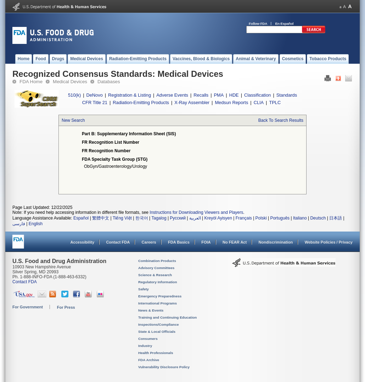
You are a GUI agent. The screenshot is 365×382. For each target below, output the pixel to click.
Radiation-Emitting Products (141, 102)
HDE (234, 95)
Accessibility (82, 242)
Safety (143, 289)
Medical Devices (70, 81)
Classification (257, 95)
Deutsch (318, 218)
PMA (219, 95)
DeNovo (94, 95)
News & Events (150, 310)
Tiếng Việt (122, 218)
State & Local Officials (156, 331)
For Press (66, 307)
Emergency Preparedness (159, 296)
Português (280, 218)
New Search (73, 120)
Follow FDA (258, 23)
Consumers (148, 339)
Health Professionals (155, 353)
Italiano (300, 218)
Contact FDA (118, 242)
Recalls (200, 95)
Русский (178, 218)
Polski (261, 218)
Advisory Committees (156, 268)
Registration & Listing (129, 95)
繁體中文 (100, 218)
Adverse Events (172, 95)
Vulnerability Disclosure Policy (164, 367)
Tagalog (159, 218)
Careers (149, 242)
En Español (284, 23)
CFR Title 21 (94, 102)
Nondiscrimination (276, 242)
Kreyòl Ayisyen (218, 218)
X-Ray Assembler (191, 102)
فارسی (18, 223)
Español (81, 218)
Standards (286, 95)
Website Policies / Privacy (329, 242)
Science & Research (155, 275)
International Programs (157, 303)
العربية (195, 218)
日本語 (335, 218)
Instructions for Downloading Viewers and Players (196, 212)
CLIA (259, 102)
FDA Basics (179, 242)
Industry (145, 346)
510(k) (74, 95)
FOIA (205, 242)
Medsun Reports (231, 102)
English (36, 223)
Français (244, 218)
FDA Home (31, 81)
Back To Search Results (280, 120)
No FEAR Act (235, 242)
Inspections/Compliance (158, 324)
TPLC (275, 102)
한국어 (141, 218)
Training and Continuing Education (167, 317)
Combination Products (157, 261)
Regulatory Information (157, 282)
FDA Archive (148, 360)
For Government (27, 307)
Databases (108, 81)
